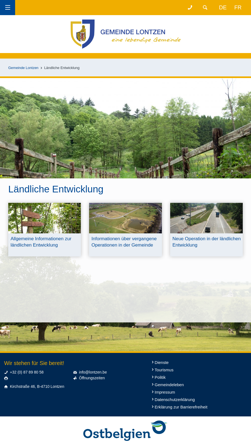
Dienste (162, 362)
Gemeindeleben (169, 384)
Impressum (165, 392)
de (223, 7)
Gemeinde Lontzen (23, 68)
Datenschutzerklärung (175, 399)
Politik (160, 377)
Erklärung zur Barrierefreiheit (181, 407)
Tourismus (164, 369)
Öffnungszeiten (92, 378)
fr (238, 7)
